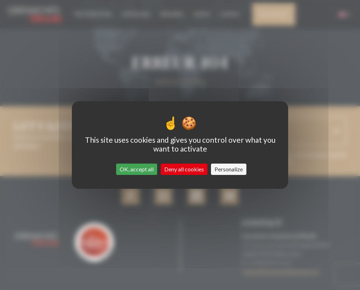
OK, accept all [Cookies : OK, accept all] (137, 169)
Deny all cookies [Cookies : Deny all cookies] (184, 169)
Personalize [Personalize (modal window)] (229, 169)
